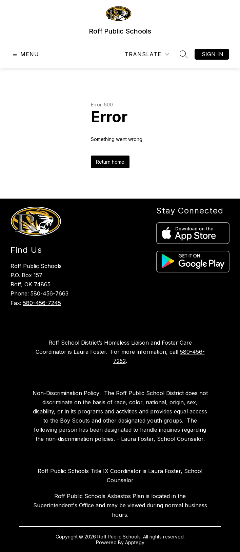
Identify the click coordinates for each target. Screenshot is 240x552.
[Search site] (184, 54)
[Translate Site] (147, 54)
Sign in (212, 54)
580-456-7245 (42, 303)
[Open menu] (25, 54)
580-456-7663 (49, 293)
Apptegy (134, 542)
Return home (110, 162)
